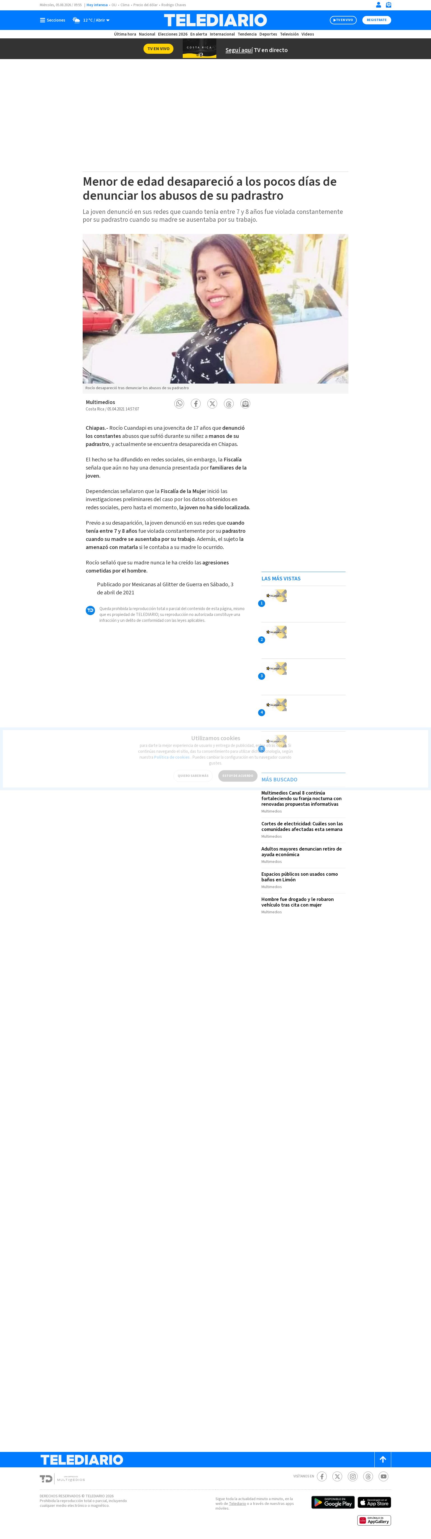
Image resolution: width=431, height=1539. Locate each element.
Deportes (268, 34)
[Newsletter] (388, 6)
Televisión (289, 34)
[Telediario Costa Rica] (215, 20)
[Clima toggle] (89, 20)
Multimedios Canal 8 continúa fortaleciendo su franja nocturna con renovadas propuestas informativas (301, 799)
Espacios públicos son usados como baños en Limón (299, 877)
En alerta (198, 34)
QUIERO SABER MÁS (193, 772)
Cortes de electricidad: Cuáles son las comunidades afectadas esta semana (302, 826)
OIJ (114, 5)
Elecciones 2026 (172, 34)
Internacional (222, 34)
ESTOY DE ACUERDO (238, 772)
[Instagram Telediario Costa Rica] (353, 1476)
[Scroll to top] (382, 1459)
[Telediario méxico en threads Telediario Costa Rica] (368, 1476)
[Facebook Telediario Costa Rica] (322, 1476)
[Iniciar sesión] (378, 5)
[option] (215, 314)
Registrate (377, 20)
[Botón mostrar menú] (54, 20)
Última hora (125, 34)
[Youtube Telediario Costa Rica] (383, 1476)
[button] (179, 403)
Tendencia (247, 34)
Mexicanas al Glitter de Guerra (167, 584)
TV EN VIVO (344, 20)
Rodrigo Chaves (173, 5)
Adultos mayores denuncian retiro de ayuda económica (301, 852)
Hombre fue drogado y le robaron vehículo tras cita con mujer (297, 902)
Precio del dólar (145, 5)
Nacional (147, 34)
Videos (308, 34)
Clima (125, 5)
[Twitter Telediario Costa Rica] (337, 1476)
